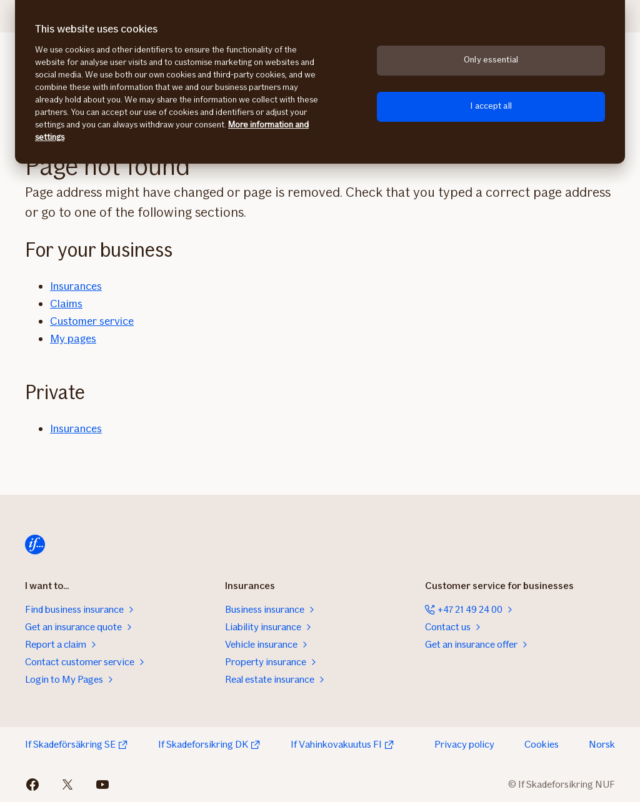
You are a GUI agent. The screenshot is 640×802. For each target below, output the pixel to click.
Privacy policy (464, 744)
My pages (73, 338)
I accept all (491, 106)
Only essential (491, 59)
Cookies (541, 744)
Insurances (76, 286)
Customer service (92, 321)
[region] (320, 82)
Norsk (602, 744)
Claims (66, 303)
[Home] (35, 545)
